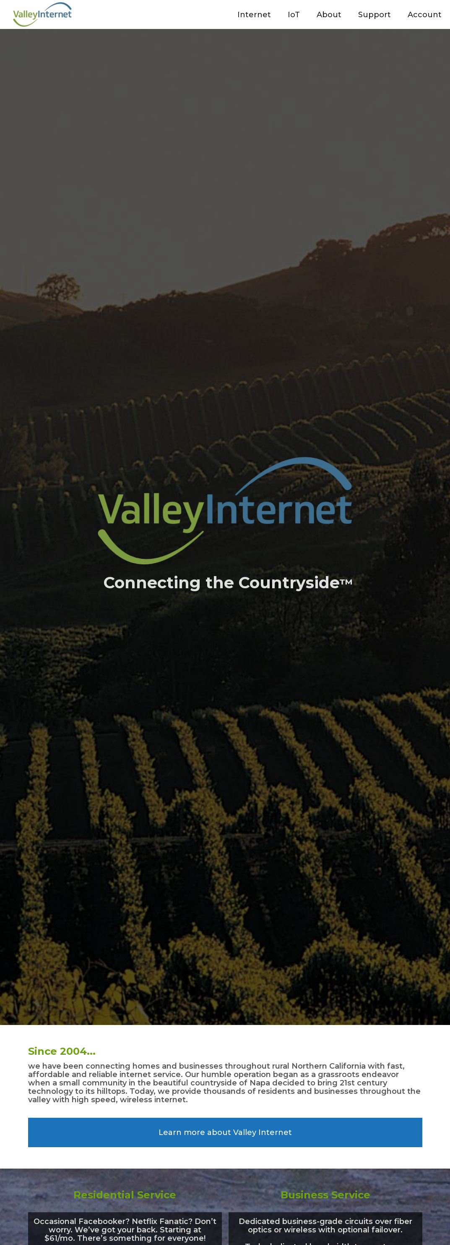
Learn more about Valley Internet (225, 1132)
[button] (254, 14)
